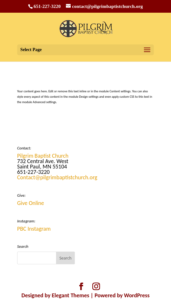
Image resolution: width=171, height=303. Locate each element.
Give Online (30, 203)
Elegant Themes (70, 295)
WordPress (136, 295)
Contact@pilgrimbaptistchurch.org (57, 177)
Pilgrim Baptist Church (42, 155)
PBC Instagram (34, 228)
